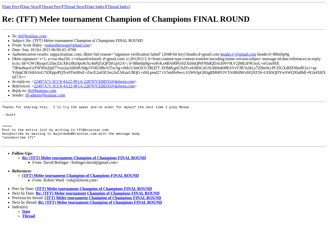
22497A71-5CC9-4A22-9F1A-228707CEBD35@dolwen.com (84, 81)
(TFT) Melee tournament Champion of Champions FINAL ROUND (80, 183)
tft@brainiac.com (32, 36)
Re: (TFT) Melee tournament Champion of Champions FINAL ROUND (84, 165)
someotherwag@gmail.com (67, 45)
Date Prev (11, 7)
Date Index (96, 7)
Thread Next (74, 7)
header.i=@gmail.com (238, 54)
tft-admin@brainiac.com (45, 95)
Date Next (30, 7)
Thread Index (118, 7)
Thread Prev (51, 7)
